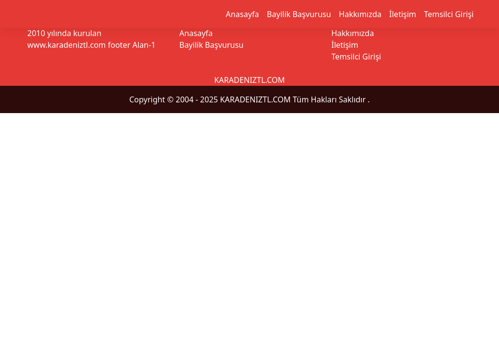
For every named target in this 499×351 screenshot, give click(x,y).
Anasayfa (242, 14)
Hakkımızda (360, 14)
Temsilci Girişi (449, 14)
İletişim (402, 14)
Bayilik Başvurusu (299, 14)
